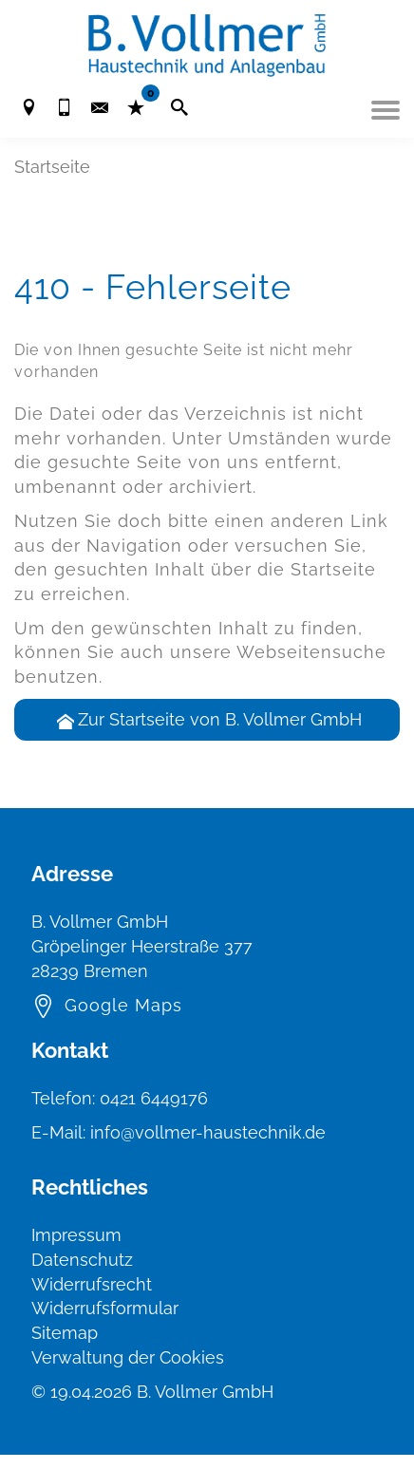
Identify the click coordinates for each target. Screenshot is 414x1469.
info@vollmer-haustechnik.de (208, 1132)
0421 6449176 (154, 1098)
